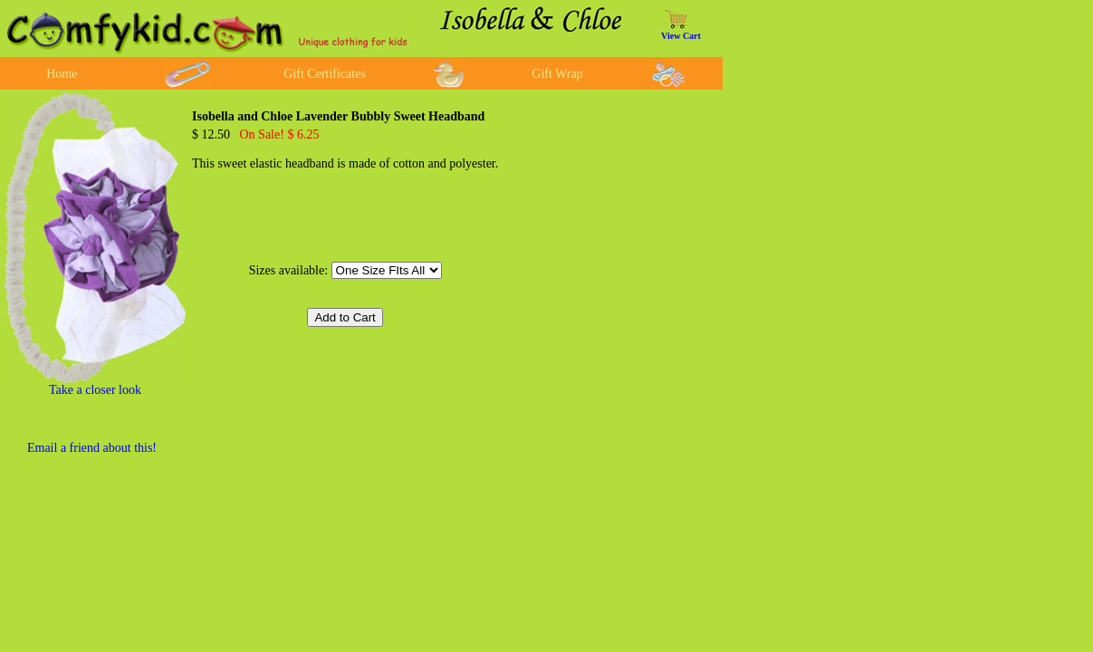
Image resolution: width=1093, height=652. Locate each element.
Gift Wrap (557, 74)
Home (61, 74)
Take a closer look (95, 390)
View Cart (681, 36)
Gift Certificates (324, 74)
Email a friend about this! (92, 448)
